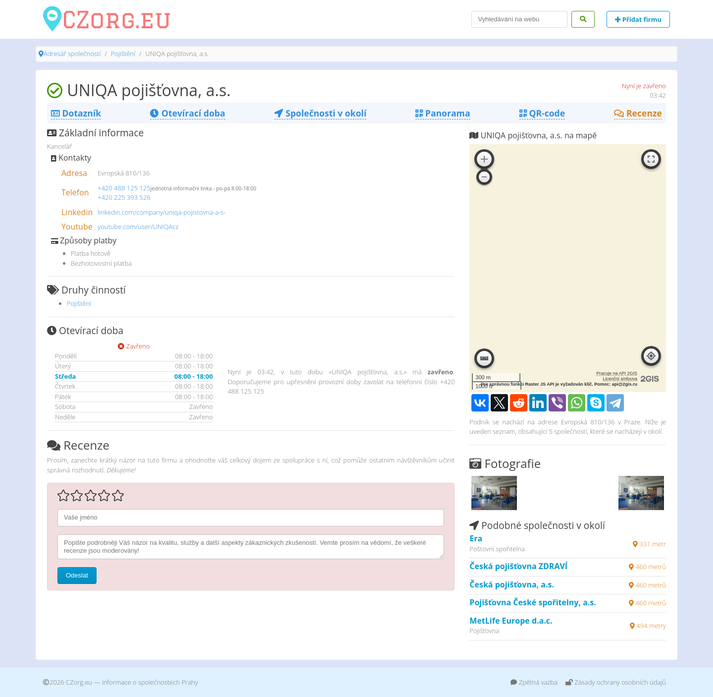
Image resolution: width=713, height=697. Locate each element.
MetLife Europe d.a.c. (510, 620)
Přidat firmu (638, 19)
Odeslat (77, 575)
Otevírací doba (187, 113)
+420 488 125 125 (124, 187)
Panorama (442, 113)
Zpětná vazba (534, 682)
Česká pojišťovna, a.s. (511, 584)
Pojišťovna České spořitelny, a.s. (532, 602)
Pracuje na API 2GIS (616, 373)
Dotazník (76, 113)
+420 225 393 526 (124, 197)
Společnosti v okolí (320, 113)
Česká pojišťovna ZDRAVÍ (518, 566)
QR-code (542, 113)
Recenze (638, 113)
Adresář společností (72, 53)
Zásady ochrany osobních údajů (615, 682)
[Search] (519, 19)
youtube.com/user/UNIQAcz (138, 226)
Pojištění (123, 53)
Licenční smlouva (620, 378)
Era (475, 538)
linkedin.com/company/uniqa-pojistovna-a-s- (162, 212)
